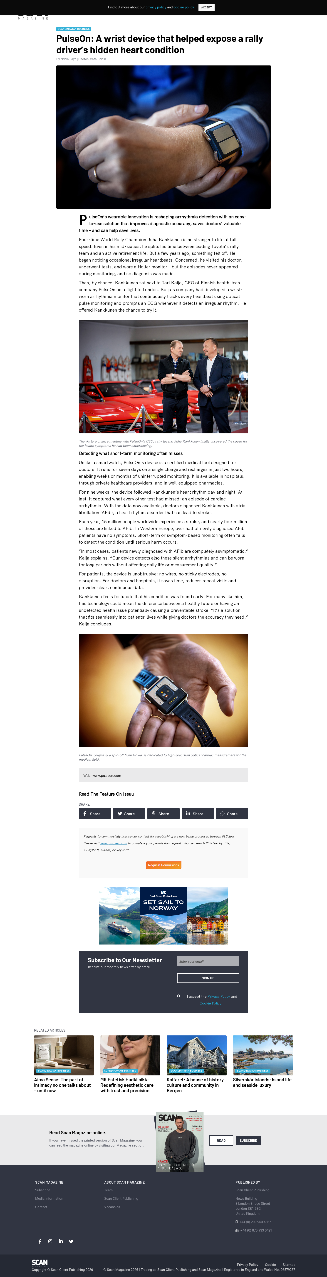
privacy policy (156, 7)
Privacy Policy (219, 996)
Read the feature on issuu (106, 794)
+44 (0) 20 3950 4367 (255, 1222)
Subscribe (248, 1140)
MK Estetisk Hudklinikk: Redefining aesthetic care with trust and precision (127, 1085)
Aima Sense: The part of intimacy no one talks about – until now (62, 1085)
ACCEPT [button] (206, 7)
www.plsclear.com (113, 843)
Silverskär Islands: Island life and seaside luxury (262, 1082)
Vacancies (112, 1207)
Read (221, 1140)
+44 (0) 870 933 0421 (256, 1230)
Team (108, 1190)
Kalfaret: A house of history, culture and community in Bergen (196, 1085)
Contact (41, 1207)
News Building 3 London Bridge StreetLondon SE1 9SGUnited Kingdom (252, 1206)
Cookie (270, 1265)
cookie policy (183, 7)
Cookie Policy (210, 1003)
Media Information (49, 1199)
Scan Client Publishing (121, 1199)
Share (92, 813)
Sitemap (289, 1265)
